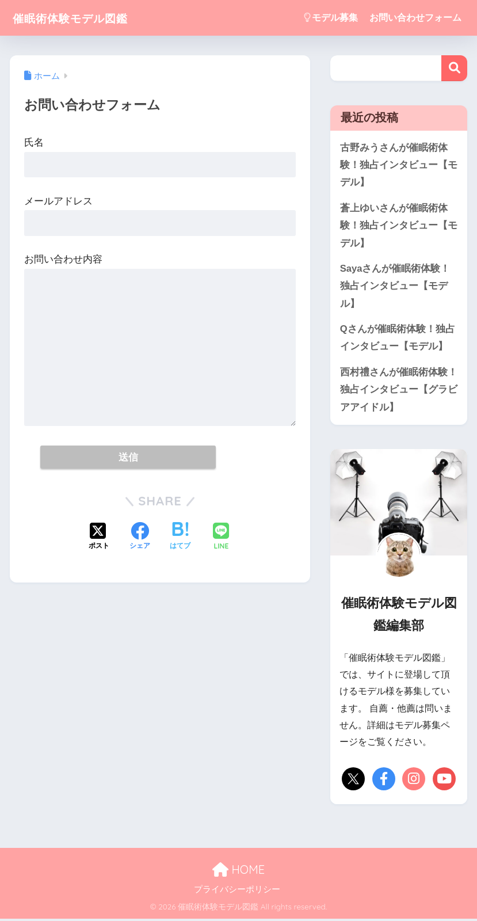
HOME (238, 872)
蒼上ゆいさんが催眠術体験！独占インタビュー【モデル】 (398, 226)
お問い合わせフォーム (415, 17)
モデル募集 (331, 17)
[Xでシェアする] (99, 537)
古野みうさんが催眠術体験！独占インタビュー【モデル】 (398, 165)
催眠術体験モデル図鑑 (82, 17)
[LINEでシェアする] (221, 537)
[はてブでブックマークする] (180, 537)
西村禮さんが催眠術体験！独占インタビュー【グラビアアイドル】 (398, 391)
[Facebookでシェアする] (139, 537)
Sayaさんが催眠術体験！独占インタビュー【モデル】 (395, 287)
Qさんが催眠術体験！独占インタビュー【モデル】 (397, 339)
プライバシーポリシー (237, 891)
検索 (454, 68)
